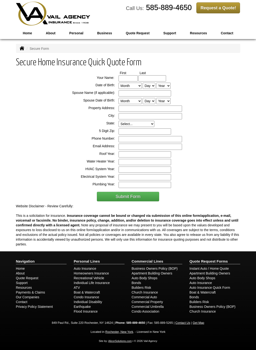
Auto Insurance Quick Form (209, 287)
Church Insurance (145, 292)
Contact (21, 302)
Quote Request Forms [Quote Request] (208, 261)
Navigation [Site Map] (25, 261)
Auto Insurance (85, 268)
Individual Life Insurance (92, 283)
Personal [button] (76, 33)
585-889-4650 (169, 7)
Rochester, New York (119, 332)
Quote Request (27, 278)
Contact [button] (227, 33)
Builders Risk (141, 287)
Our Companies (27, 297)
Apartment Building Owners (152, 273)
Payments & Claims (30, 292)
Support (22, 283)
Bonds (136, 283)
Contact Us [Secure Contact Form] (182, 323)
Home (27, 33)
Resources (24, 287)
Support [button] (169, 33)
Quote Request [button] (138, 33)
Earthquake (82, 307)
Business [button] (104, 33)
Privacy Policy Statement (34, 307)
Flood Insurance (86, 311)
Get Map (198, 323)
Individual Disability (88, 302)
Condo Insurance (86, 297)
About (50, 33)
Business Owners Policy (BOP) (155, 268)
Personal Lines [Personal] (87, 261)
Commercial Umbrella (148, 307)
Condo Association (145, 311)
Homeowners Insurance (91, 273)
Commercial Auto (144, 297)
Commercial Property (147, 302)
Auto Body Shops (144, 278)
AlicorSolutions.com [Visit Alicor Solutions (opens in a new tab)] (120, 341)
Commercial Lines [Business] (147, 261)
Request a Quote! (218, 7)
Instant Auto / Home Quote (209, 268)
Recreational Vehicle (89, 278)
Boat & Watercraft (87, 292)
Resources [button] (198, 33)
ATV (77, 287)
